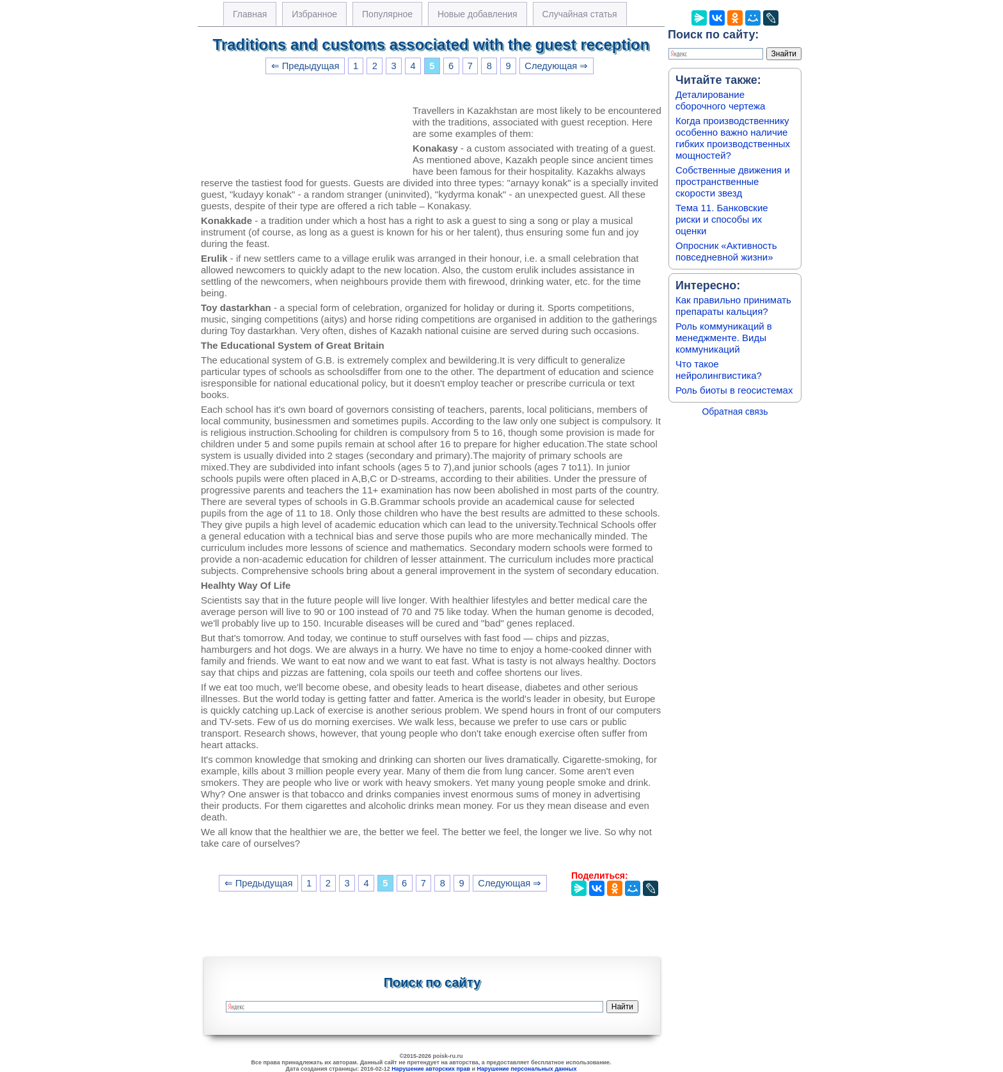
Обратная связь (735, 411)
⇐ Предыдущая (305, 66)
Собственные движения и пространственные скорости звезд (732, 181)
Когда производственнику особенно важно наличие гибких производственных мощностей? (732, 138)
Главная (250, 14)
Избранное (314, 14)
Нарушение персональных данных (527, 1069)
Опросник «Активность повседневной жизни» (726, 251)
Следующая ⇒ (556, 66)
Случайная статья (579, 14)
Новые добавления (477, 14)
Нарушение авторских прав (430, 1069)
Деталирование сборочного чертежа (720, 100)
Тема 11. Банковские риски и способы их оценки (721, 219)
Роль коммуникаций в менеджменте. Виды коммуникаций (723, 338)
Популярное (387, 14)
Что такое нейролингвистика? (718, 369)
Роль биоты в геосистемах (734, 390)
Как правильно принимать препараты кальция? (733, 305)
